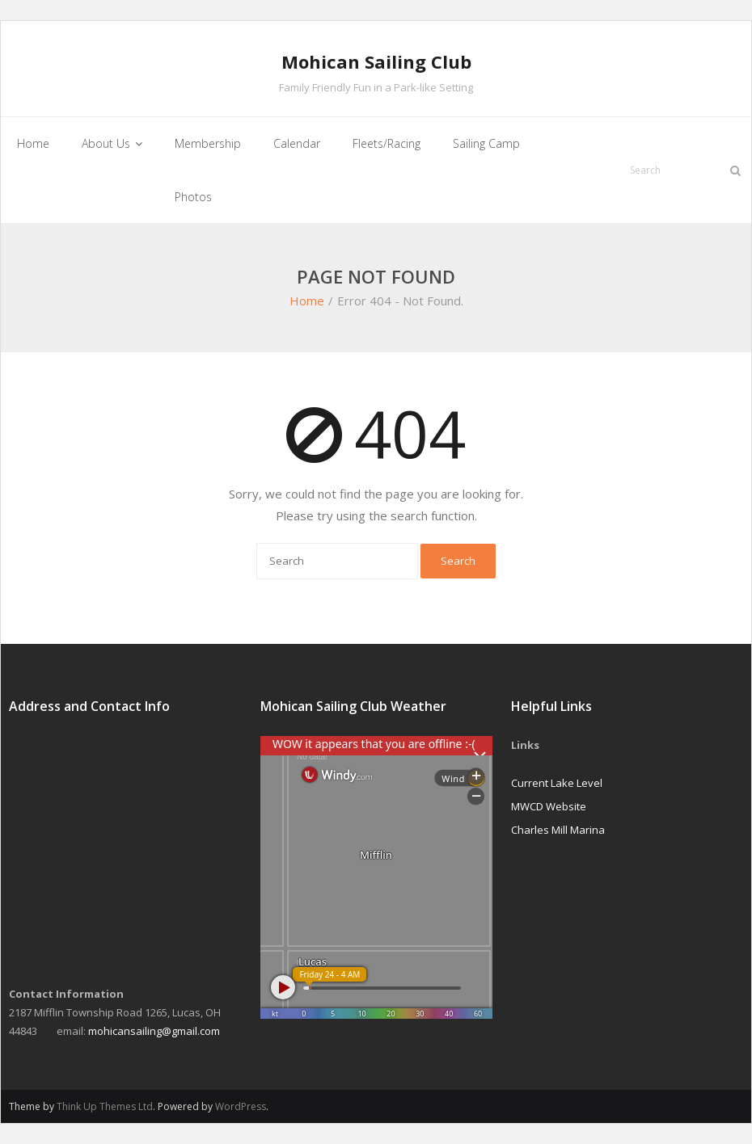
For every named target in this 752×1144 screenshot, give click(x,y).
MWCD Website (548, 806)
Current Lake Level (556, 783)
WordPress (240, 1106)
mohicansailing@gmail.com (154, 1031)
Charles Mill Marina (558, 829)
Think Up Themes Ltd (105, 1106)
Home (306, 300)
